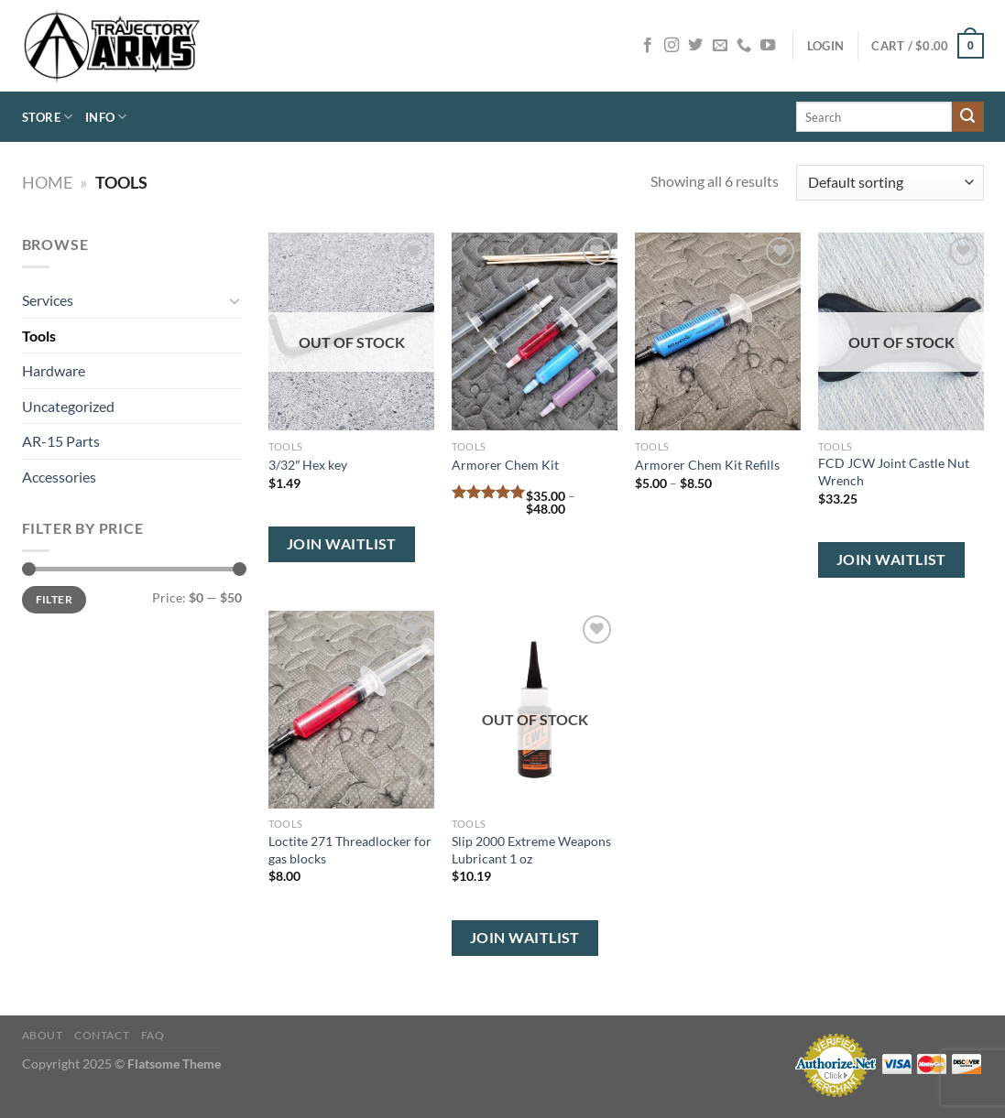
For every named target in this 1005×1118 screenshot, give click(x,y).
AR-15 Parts (61, 441)
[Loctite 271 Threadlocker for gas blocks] (350, 710)
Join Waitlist (342, 544)
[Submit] (967, 117)
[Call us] (744, 46)
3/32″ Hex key (307, 464)
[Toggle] (234, 300)
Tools (39, 335)
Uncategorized (68, 406)
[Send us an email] (720, 46)
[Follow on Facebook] (647, 46)
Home (47, 182)
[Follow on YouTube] (767, 46)
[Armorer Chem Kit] (534, 331)
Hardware (53, 370)
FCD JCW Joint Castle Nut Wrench (893, 471)
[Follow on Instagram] (671, 46)
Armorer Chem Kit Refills (707, 464)
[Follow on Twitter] (695, 46)
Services (47, 300)
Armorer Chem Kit (505, 464)
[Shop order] (889, 183)
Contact (101, 1035)
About (42, 1035)
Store (47, 116)
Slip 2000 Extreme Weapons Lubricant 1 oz (531, 849)
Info (105, 116)
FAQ (153, 1035)
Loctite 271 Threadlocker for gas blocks (349, 849)
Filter (54, 599)
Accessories (59, 476)
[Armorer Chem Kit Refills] (717, 331)
